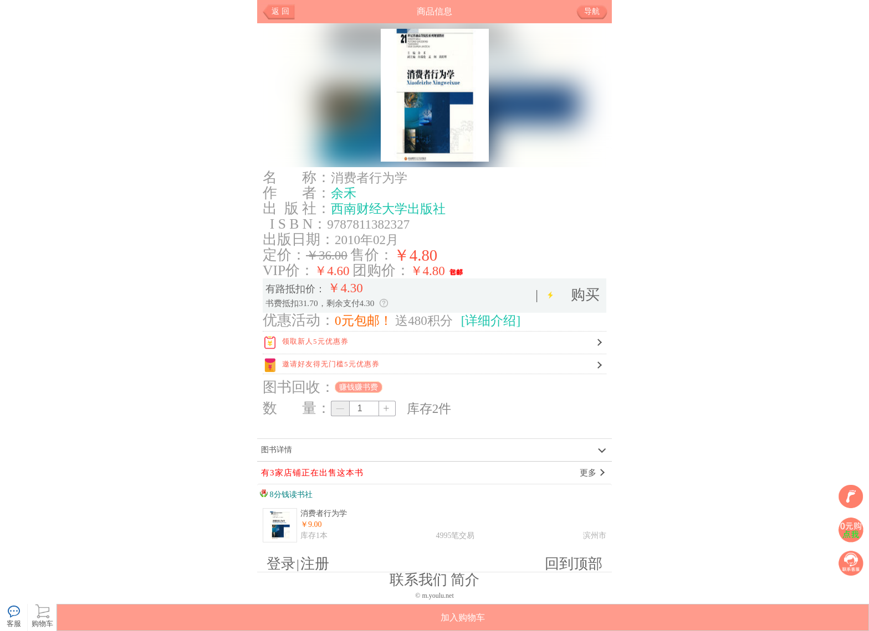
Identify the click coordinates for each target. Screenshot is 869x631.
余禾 (343, 193)
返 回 (280, 11)
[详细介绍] (490, 320)
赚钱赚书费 (358, 387)
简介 (465, 580)
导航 (596, 11)
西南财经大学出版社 (388, 208)
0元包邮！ (363, 320)
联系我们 (418, 580)
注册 (314, 564)
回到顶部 (573, 564)
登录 (281, 564)
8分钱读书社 (286, 494)
